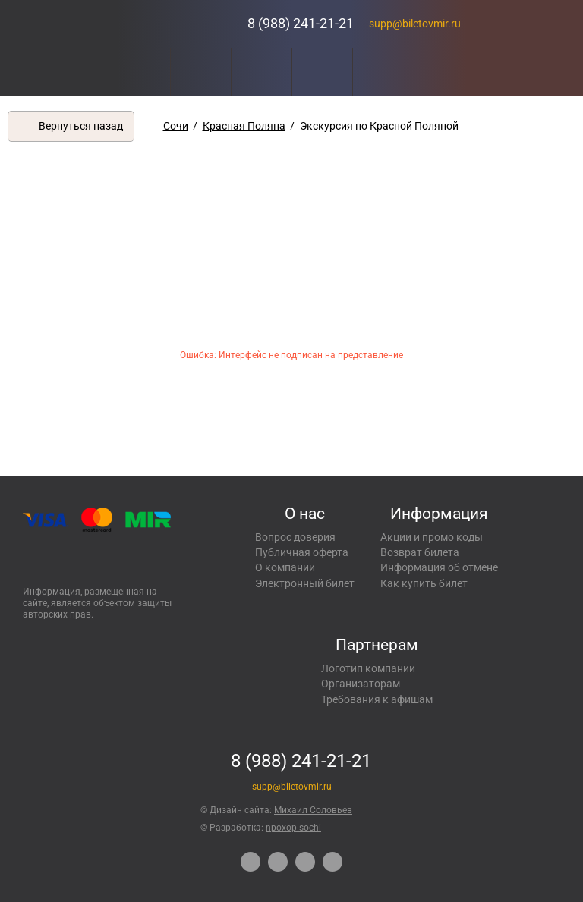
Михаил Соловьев (313, 810)
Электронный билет (305, 583)
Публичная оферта (301, 552)
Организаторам (360, 683)
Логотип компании (368, 668)
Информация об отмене (439, 567)
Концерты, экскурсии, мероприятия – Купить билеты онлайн (177, 24)
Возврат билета (419, 552)
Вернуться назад (81, 126)
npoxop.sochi (293, 827)
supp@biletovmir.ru (415, 23)
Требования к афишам (377, 699)
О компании (285, 567)
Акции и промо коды (431, 537)
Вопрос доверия (295, 537)
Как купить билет (424, 583)
